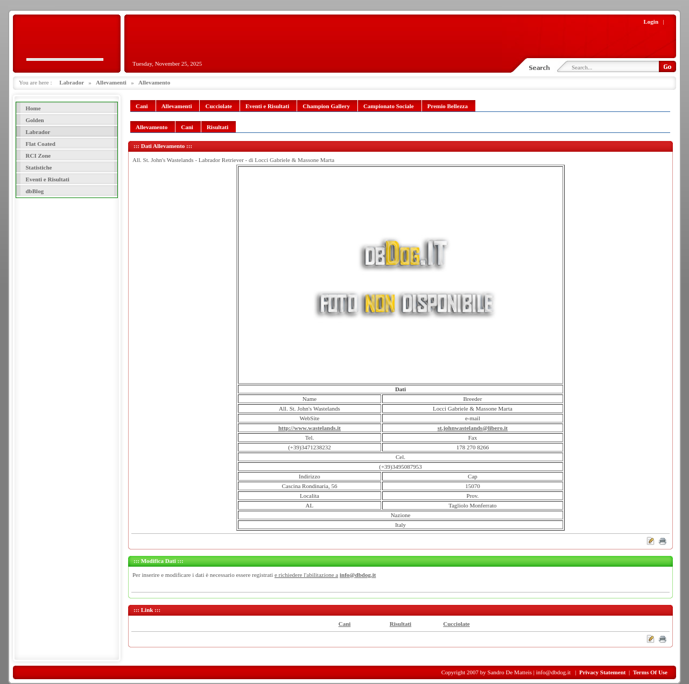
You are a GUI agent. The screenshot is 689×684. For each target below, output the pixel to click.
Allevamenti (111, 82)
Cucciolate (456, 623)
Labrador (71, 82)
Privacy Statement (602, 672)
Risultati (400, 623)
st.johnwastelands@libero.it (473, 428)
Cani (345, 623)
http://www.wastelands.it (309, 428)
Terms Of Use (650, 672)
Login (651, 21)
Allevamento (154, 82)
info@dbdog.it (358, 575)
